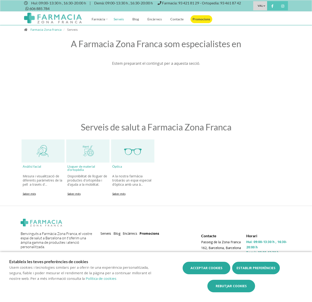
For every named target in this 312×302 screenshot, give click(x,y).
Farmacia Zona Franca (46, 30)
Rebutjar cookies (231, 286)
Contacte (177, 19)
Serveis (119, 19)
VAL (260, 5)
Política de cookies (101, 278)
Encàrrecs (154, 19)
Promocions (201, 19)
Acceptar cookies (206, 268)
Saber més (29, 193)
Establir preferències (256, 268)
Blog (135, 19)
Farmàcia (98, 19)
